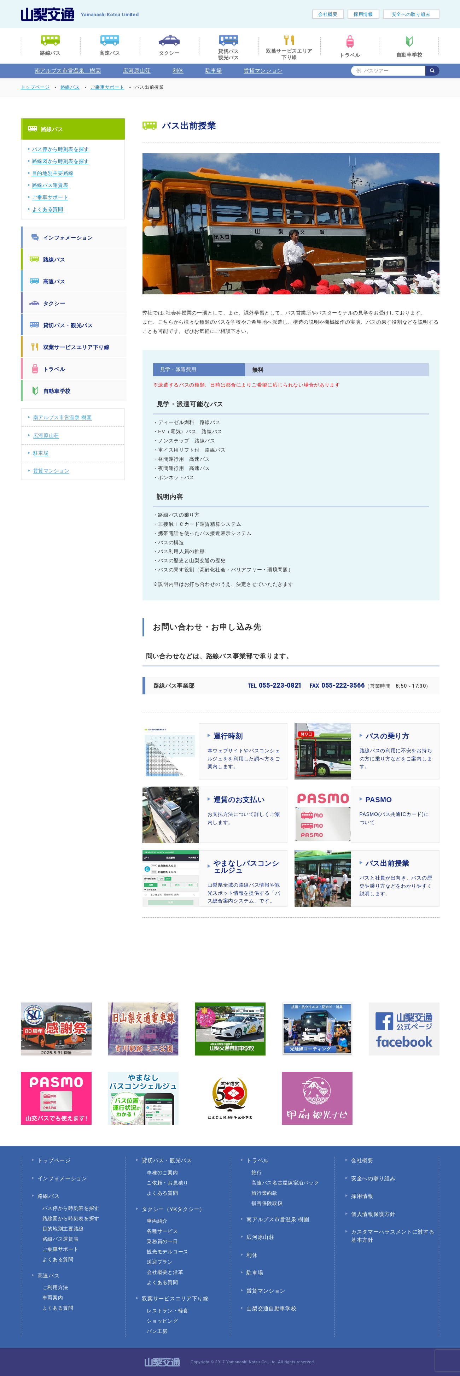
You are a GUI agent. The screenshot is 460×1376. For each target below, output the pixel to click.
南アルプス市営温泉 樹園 (68, 70)
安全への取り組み (411, 14)
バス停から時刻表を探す (60, 149)
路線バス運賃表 (50, 185)
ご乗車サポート (50, 197)
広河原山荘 (137, 70)
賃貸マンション (263, 70)
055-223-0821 (275, 685)
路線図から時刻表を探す (60, 161)
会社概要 (328, 14)
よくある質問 (47, 209)
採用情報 (363, 14)
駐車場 (213, 70)
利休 (178, 70)
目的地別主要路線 (53, 173)
